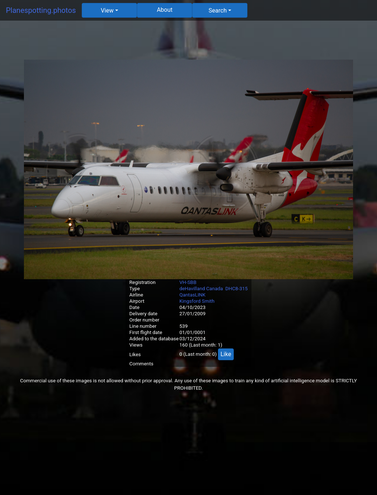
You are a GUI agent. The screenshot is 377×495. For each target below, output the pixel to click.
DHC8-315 (236, 288)
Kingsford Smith (196, 301)
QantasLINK (192, 295)
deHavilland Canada (201, 288)
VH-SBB (187, 282)
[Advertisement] (188, 43)
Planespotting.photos (41, 10)
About (165, 9)
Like (226, 354)
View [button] (107, 10)
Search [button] (218, 10)
